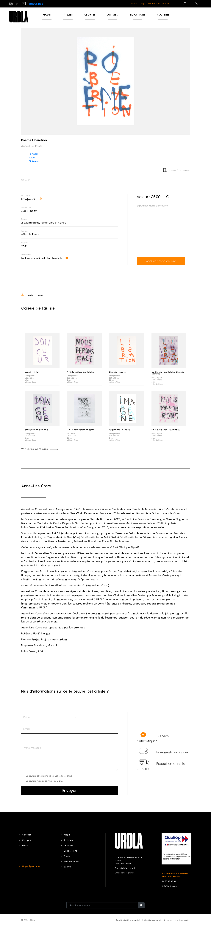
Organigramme (30, 866)
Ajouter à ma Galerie (177, 170)
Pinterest (34, 161)
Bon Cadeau (36, 3)
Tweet (32, 157)
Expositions (137, 14)
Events (67, 866)
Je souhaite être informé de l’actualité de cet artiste (49, 776)
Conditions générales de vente (158, 920)
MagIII (67, 834)
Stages (142, 3)
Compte (26, 840)
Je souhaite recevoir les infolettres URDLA (44, 781)
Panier (25, 845)
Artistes (112, 14)
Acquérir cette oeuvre (160, 261)
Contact (26, 834)
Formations (154, 3)
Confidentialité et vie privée (128, 920)
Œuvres (89, 14)
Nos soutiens (71, 861)
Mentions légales (182, 920)
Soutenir (163, 14)
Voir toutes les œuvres (39, 448)
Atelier (68, 14)
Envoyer (69, 790)
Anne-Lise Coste (36, 485)
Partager (33, 153)
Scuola (165, 3)
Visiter (134, 3)
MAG (47, 14)
